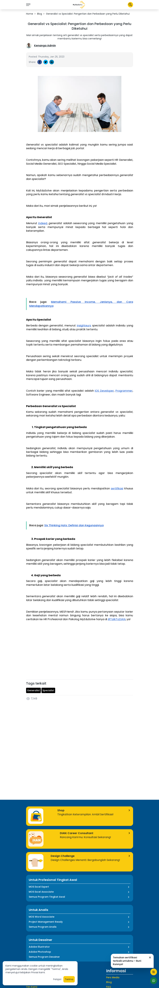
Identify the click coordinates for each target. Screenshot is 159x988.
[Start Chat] (153, 980)
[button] (79, 5)
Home (29, 13)
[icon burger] (28, 5)
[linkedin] (51, 62)
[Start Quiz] (153, 972)
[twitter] (45, 62)
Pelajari (57, 979)
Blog (39, 13)
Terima (69, 979)
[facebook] (39, 62)
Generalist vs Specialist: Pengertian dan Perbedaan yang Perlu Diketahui (88, 13)
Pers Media (112, 977)
